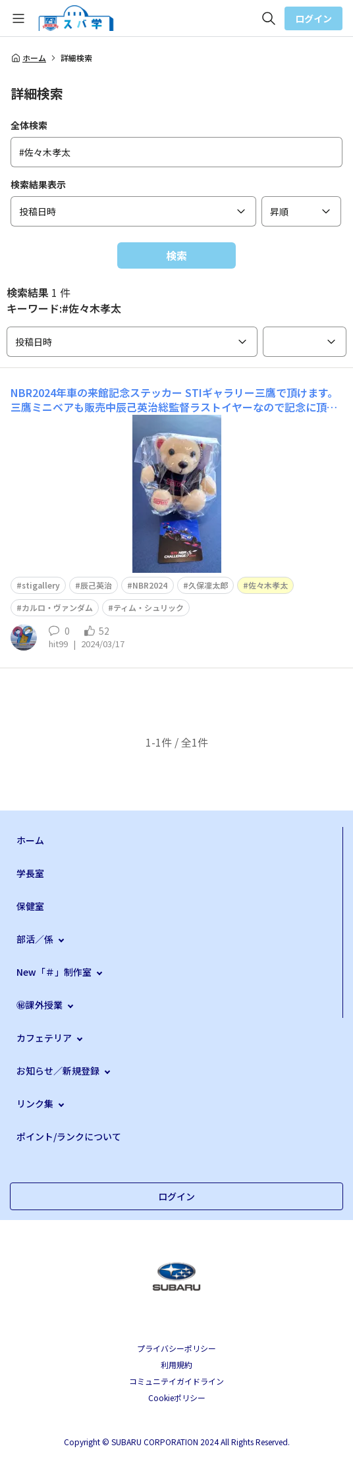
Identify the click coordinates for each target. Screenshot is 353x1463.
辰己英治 (96, 585)
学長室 (30, 873)
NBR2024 (149, 585)
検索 (176, 255)
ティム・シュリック (148, 607)
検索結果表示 (38, 184)
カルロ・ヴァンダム (57, 607)
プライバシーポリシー (176, 1348)
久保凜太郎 (208, 585)
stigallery (41, 585)
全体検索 (29, 125)
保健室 (30, 906)
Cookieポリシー (176, 1397)
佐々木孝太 (268, 585)
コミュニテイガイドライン (176, 1381)
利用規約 (176, 1364)
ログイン (313, 18)
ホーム (28, 58)
